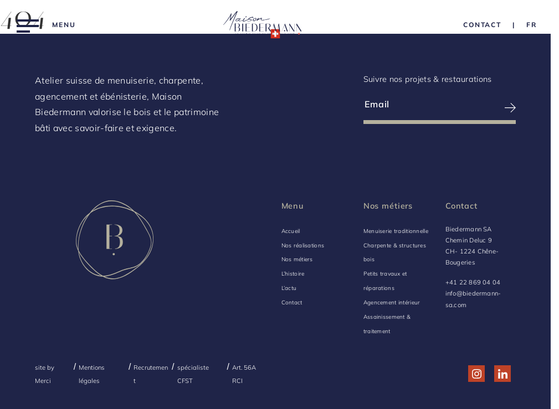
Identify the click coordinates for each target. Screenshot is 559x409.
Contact (291, 302)
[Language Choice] (531, 24)
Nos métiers (297, 259)
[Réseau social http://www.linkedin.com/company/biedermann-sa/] (502, 374)
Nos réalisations (303, 245)
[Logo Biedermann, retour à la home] (262, 24)
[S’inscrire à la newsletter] (478, 107)
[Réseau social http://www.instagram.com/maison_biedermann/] (476, 374)
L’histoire (293, 273)
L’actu (289, 288)
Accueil (290, 231)
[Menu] (46, 24)
